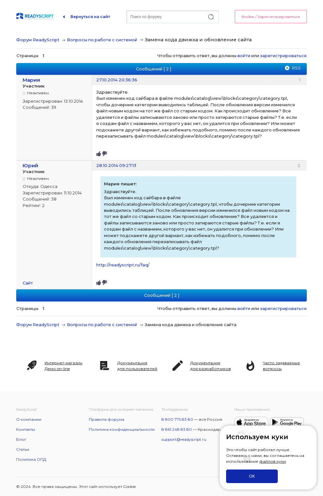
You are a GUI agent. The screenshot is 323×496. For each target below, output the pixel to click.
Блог (21, 439)
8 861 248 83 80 (177, 429)
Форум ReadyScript (37, 39)
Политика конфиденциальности (122, 429)
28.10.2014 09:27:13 (116, 165)
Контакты (25, 429)
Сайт (28, 282)
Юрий (30, 165)
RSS (296, 67)
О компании (28, 419)
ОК (252, 476)
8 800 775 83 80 (177, 419)
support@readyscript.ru (184, 439)
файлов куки (272, 461)
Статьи (22, 449)
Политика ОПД (31, 459)
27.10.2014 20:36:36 (116, 79)
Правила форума (106, 419)
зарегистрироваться (283, 55)
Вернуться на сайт (90, 16)
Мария (31, 80)
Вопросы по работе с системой (102, 39)
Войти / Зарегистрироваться (271, 16)
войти (243, 55)
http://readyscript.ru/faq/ (123, 264)
